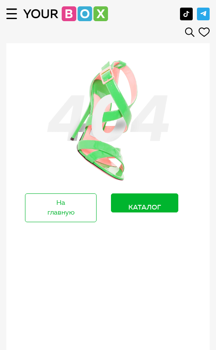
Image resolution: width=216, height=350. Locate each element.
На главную (61, 207)
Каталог (144, 207)
